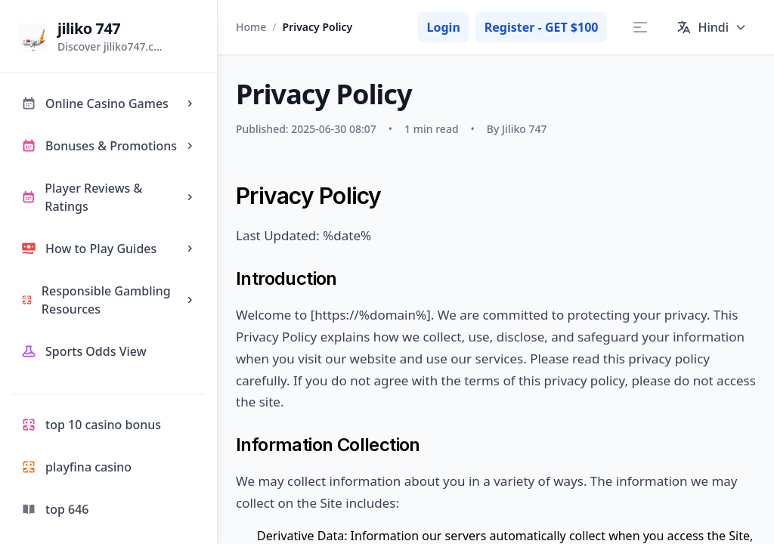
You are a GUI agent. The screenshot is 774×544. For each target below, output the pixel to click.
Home (251, 27)
